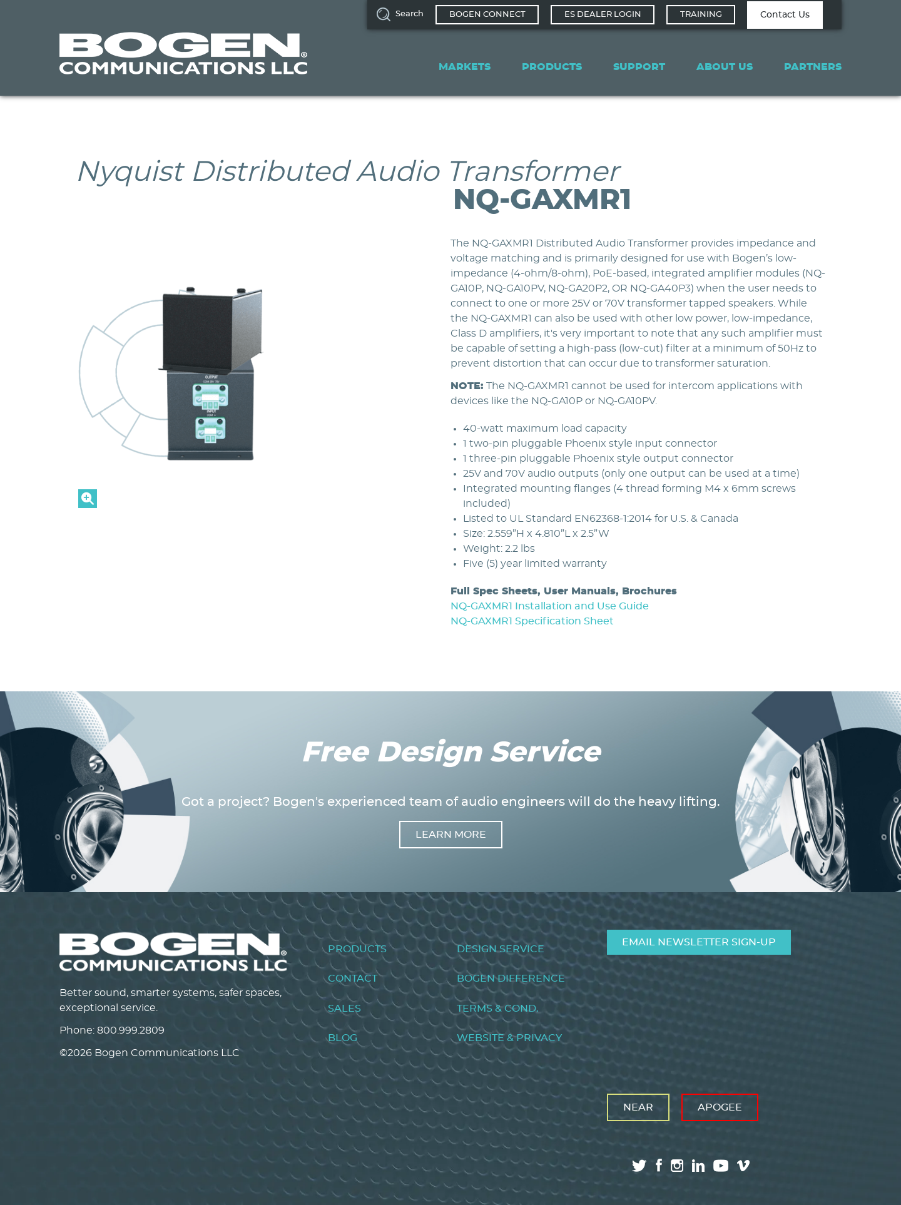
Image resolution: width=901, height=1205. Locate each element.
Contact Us (785, 15)
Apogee (720, 1107)
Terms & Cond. (498, 1009)
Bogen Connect (487, 15)
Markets (465, 67)
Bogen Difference (511, 979)
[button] (212, 505)
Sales (344, 1009)
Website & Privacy (509, 1038)
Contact (352, 979)
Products (552, 67)
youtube (720, 1165)
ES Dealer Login (602, 15)
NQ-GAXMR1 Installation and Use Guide (549, 606)
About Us (724, 67)
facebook (659, 1165)
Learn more (450, 835)
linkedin (698, 1165)
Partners (813, 67)
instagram (677, 1165)
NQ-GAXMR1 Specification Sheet (532, 621)
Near (638, 1107)
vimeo (744, 1165)
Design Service (500, 949)
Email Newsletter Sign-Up (699, 942)
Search (409, 14)
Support (639, 67)
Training (701, 15)
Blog (342, 1038)
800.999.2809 (131, 1030)
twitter (639, 1165)
